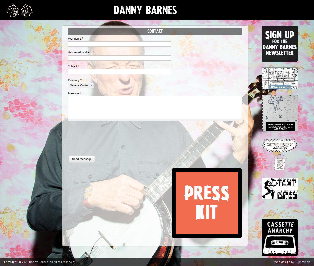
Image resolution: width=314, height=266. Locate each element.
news (14, 41)
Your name (75, 38)
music (14, 51)
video (14, 90)
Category (75, 80)
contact (16, 110)
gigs (13, 61)
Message (74, 93)
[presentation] (84, 140)
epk (12, 100)
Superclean (302, 262)
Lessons (16, 70)
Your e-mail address (81, 52)
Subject (74, 66)
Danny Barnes (145, 12)
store (14, 80)
